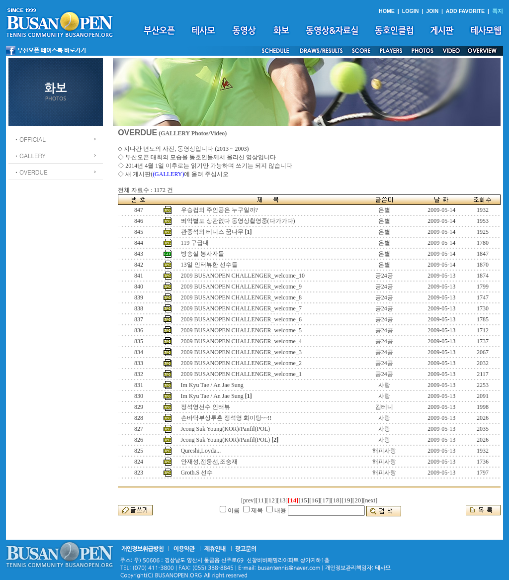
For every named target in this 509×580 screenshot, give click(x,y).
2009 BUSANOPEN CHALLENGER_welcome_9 (241, 286)
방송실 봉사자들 (202, 253)
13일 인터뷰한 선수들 (209, 264)
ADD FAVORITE (465, 11)
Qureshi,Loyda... (201, 450)
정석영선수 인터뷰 (205, 406)
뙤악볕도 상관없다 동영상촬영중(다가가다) (238, 220)
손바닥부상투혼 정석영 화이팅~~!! (226, 417)
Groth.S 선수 (197, 472)
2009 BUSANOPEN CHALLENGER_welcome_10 (243, 275)
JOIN (432, 11)
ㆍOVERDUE (30, 172)
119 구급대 (195, 242)
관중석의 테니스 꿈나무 (212, 231)
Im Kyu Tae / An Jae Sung (212, 385)
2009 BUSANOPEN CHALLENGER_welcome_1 (241, 374)
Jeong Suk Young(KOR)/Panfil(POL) (225, 428)
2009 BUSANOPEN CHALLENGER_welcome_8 (241, 297)
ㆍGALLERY (29, 155)
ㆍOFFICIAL (29, 139)
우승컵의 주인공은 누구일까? (219, 209)
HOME (387, 11)
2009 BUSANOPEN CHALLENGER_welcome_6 (241, 319)
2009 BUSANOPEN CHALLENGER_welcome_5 (241, 330)
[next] (370, 500)
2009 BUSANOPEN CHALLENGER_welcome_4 (241, 341)
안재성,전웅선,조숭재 (209, 461)
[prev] (248, 500)
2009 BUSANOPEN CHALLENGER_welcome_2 (241, 363)
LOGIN (410, 11)
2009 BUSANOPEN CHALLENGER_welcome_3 (241, 352)
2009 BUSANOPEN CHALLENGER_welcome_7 (241, 308)
